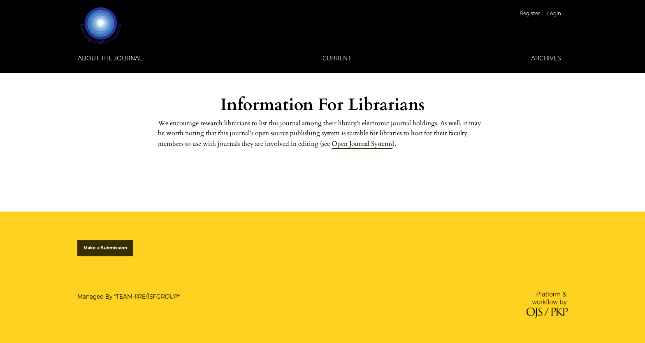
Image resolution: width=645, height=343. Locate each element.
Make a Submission (105, 248)
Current (336, 58)
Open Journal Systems (362, 143)
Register (530, 13)
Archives (546, 58)
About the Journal (110, 58)
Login (554, 13)
